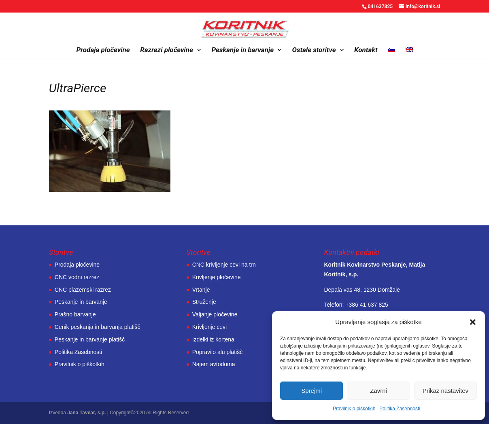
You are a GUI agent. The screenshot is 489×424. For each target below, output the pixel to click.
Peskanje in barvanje (242, 50)
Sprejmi (311, 390)
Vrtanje (201, 289)
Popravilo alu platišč (217, 352)
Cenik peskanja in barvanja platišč (97, 327)
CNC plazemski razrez (83, 289)
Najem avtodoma (213, 364)
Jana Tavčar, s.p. (86, 413)
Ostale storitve (314, 50)
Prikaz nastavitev (445, 390)
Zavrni (378, 390)
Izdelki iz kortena (213, 339)
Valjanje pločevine (215, 314)
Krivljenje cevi (209, 327)
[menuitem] (391, 53)
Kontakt (366, 50)
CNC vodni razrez (77, 277)
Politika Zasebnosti (399, 408)
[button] (473, 322)
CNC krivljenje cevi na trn (224, 264)
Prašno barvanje (75, 314)
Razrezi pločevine (166, 50)
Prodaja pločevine (103, 50)
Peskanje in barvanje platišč (90, 339)
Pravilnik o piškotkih (354, 408)
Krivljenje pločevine (216, 277)
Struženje (204, 302)
